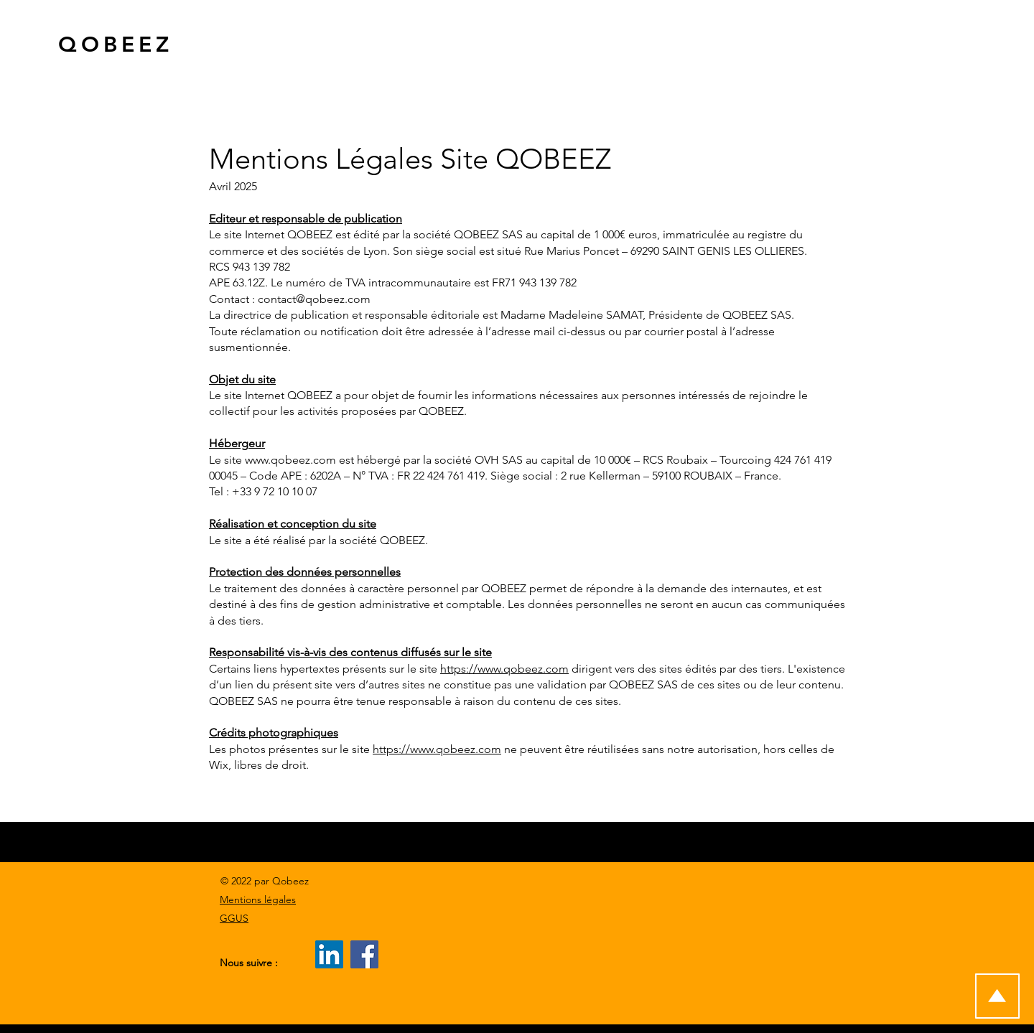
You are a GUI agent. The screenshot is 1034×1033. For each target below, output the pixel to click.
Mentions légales (258, 899)
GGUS (234, 918)
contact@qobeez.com (314, 299)
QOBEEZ (115, 44)
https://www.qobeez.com (504, 669)
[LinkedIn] (329, 954)
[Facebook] (364, 954)
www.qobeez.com (290, 460)
